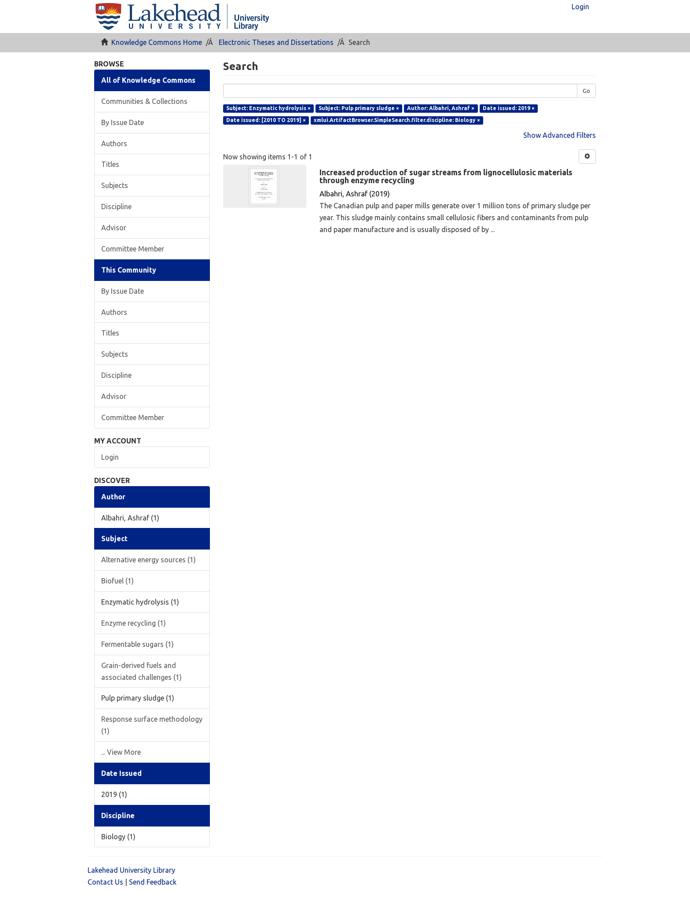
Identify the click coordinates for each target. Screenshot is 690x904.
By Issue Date (122, 122)
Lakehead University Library (131, 870)
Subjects (114, 185)
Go (586, 91)
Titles (110, 164)
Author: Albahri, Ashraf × (440, 108)
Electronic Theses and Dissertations (276, 42)
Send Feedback (152, 882)
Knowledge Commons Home (156, 42)
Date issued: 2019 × (509, 108)
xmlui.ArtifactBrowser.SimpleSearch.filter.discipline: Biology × (397, 120)
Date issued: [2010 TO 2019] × (266, 120)
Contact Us (105, 882)
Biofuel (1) (117, 581)
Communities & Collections (144, 101)
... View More (121, 752)
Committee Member (132, 249)
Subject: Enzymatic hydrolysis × (268, 108)
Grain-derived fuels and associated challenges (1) (141, 671)
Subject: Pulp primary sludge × (359, 108)
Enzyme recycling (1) (133, 623)
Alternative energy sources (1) (148, 560)
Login (110, 457)
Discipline (116, 206)
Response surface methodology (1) (151, 725)
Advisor (113, 228)
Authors (114, 144)
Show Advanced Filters (559, 135)
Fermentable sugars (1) (137, 644)
